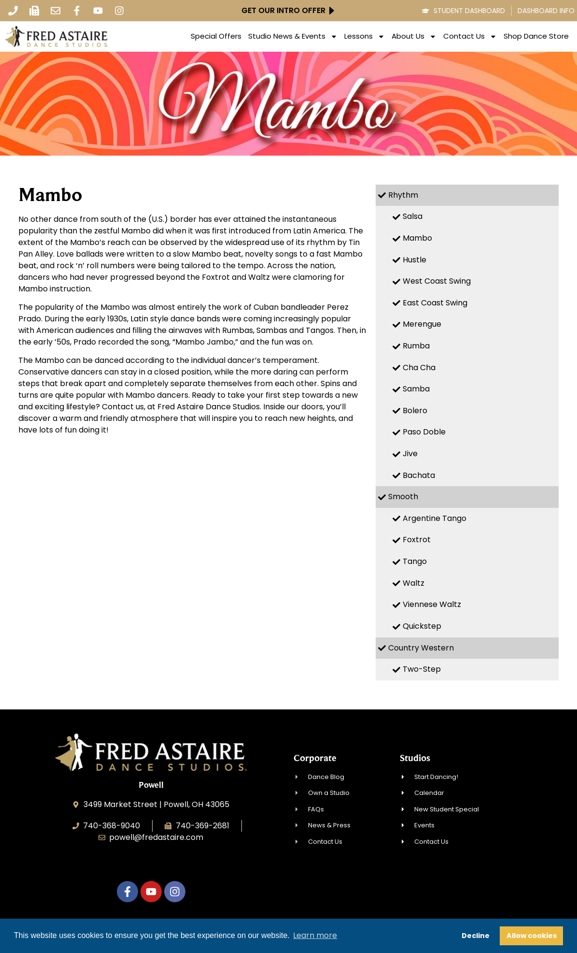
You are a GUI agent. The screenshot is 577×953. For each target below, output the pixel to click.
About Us (414, 36)
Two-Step (422, 669)
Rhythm (403, 195)
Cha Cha (419, 367)
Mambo (417, 238)
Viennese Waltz (432, 604)
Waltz (413, 583)
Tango (415, 561)
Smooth (403, 496)
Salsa (412, 216)
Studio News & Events (293, 36)
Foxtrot (417, 539)
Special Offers (216, 36)
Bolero (415, 410)
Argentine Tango (434, 518)
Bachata (419, 475)
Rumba (416, 345)
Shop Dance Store (536, 36)
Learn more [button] (315, 935)
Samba (416, 388)
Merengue (422, 324)
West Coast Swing (437, 281)
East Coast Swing (435, 302)
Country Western (421, 647)
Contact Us (470, 36)
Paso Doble (424, 431)
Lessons (364, 36)
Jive (410, 453)
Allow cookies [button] (532, 935)
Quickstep (422, 626)
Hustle (414, 259)
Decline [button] (476, 935)
